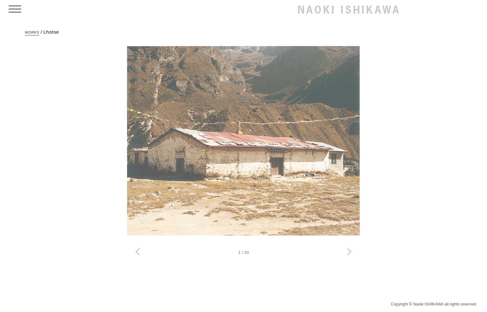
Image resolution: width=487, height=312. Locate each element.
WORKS (32, 32)
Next (347, 251)
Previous (139, 251)
